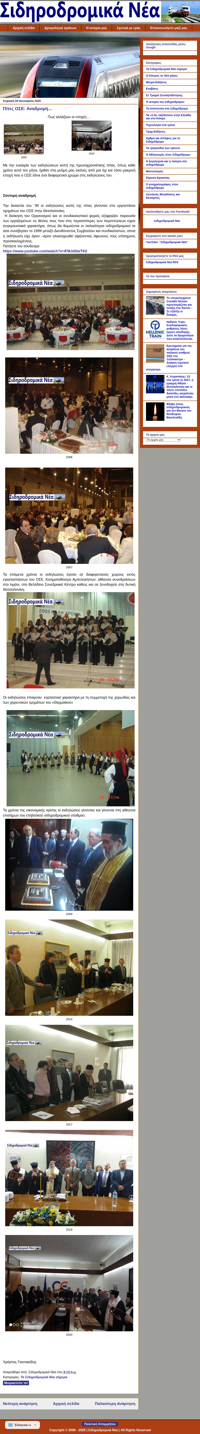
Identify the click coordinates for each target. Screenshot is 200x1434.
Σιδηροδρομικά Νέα (167, 220)
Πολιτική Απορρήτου (100, 1424)
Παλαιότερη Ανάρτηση (115, 1404)
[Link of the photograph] (24, 153)
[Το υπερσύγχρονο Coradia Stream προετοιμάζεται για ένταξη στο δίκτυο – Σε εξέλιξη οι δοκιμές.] (156, 313)
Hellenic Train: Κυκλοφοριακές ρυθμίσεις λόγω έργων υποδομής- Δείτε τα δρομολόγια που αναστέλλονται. (180, 330)
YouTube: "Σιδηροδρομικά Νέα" (167, 242)
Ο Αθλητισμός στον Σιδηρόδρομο (168, 154)
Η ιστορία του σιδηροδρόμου (165, 102)
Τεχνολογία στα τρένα (160, 125)
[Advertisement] (69, 66)
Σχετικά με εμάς (128, 28)
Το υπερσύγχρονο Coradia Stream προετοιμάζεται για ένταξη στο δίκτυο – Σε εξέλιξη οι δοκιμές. (180, 306)
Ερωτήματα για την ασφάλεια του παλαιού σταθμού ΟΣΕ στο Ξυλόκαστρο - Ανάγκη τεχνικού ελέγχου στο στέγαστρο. (169, 357)
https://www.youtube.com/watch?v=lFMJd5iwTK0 (45, 251)
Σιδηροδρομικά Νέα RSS (162, 262)
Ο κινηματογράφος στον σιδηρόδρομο (162, 186)
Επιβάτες (152, 88)
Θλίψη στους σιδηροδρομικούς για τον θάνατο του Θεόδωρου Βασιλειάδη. (179, 410)
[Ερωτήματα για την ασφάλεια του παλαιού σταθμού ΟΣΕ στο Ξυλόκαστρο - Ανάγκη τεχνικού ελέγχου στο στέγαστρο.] (156, 361)
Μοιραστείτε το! (16, 1383)
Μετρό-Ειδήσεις (156, 82)
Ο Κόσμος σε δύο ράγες (162, 75)
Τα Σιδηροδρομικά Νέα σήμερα (44, 1377)
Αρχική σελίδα (24, 28)
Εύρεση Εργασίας (158, 177)
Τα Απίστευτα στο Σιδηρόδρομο (167, 108)
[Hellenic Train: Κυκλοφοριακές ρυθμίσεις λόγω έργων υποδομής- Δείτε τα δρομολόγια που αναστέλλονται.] (156, 337)
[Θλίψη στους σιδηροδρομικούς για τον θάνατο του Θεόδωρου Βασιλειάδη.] (156, 419)
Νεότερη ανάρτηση (20, 1404)
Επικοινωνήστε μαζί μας (168, 28)
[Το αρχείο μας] (163, 440)
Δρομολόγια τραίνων (60, 28)
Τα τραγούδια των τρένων (163, 148)
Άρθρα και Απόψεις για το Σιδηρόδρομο (163, 140)
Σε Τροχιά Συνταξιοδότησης (164, 95)
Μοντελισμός (154, 171)
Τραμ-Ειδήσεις (155, 131)
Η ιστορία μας (96, 28)
